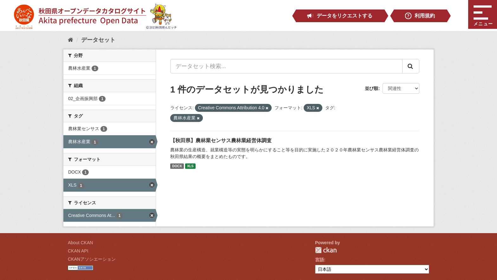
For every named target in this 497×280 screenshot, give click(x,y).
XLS (190, 166)
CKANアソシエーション (92, 259)
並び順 (371, 88)
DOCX (177, 166)
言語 (319, 259)
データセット (98, 40)
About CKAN (80, 242)
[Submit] (410, 66)
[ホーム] (70, 40)
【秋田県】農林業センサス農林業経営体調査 (221, 140)
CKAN (326, 250)
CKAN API (78, 250)
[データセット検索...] (286, 66)
